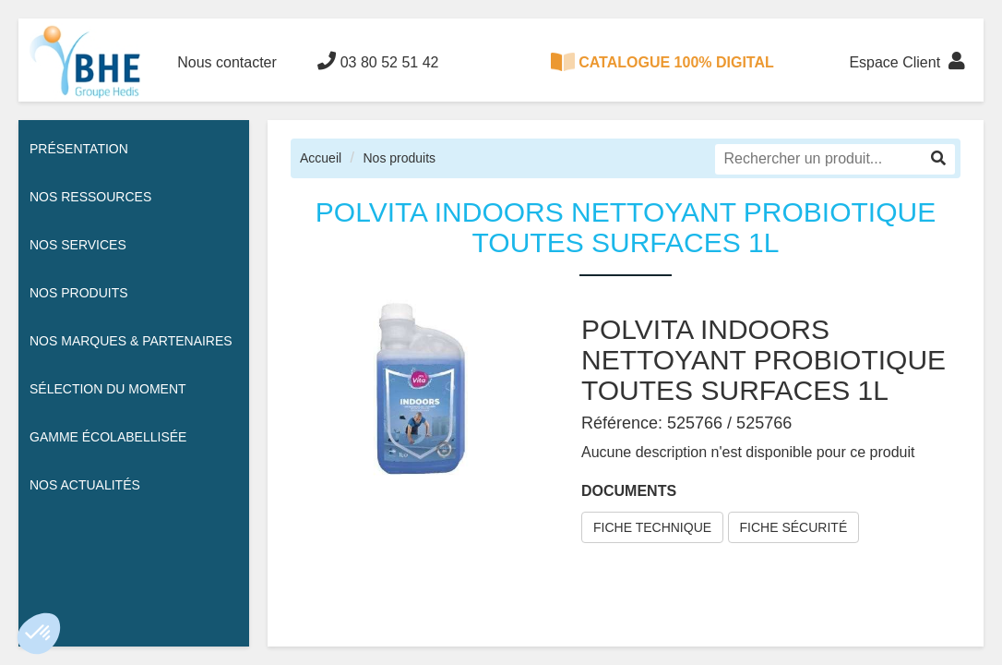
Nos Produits (79, 292)
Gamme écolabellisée (108, 436)
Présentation (79, 148)
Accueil (320, 158)
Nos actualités (85, 485)
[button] (39, 633)
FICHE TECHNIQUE (652, 527)
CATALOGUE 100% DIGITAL (662, 62)
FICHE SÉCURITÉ (794, 527)
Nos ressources (90, 196)
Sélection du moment (108, 388)
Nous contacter (227, 62)
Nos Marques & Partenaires (131, 340)
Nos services (78, 244)
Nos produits (399, 158)
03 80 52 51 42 (377, 61)
